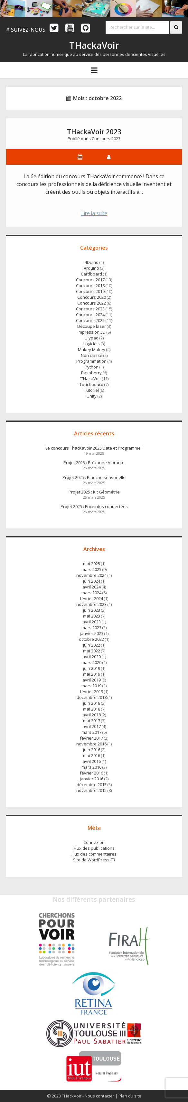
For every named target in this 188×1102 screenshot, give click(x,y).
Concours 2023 (106, 138)
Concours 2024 (90, 314)
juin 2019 (91, 668)
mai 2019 (91, 674)
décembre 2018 (92, 697)
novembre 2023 (91, 604)
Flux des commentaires (94, 854)
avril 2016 (91, 761)
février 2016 (91, 773)
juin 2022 (91, 645)
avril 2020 (91, 657)
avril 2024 (91, 587)
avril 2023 (91, 622)
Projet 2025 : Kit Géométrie (94, 492)
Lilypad (92, 338)
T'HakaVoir (90, 378)
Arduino (91, 268)
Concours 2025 (90, 320)
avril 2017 (91, 726)
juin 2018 (91, 703)
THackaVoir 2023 (94, 131)
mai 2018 (91, 709)
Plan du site (129, 1096)
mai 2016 (91, 755)
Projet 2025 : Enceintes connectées (94, 506)
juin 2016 (91, 750)
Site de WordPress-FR (94, 860)
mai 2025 (91, 564)
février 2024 (91, 598)
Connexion (94, 842)
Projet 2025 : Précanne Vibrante (94, 462)
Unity (92, 396)
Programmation (91, 361)
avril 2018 (91, 715)
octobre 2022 (91, 639)
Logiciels (91, 344)
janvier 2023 (91, 633)
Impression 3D (92, 332)
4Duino (92, 262)
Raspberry (91, 373)
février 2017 (91, 738)
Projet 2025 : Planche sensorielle (94, 477)
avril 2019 (91, 680)
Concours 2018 (90, 285)
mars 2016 (91, 767)
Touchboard (91, 384)
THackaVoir (94, 45)
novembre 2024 (91, 575)
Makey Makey (91, 349)
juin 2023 (91, 610)
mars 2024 (91, 593)
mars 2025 (91, 569)
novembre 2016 (91, 744)
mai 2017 (91, 720)
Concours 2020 (91, 297)
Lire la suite (98, 214)
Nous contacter (99, 1096)
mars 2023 (91, 627)
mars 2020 (91, 662)
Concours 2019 (90, 291)
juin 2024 (91, 581)
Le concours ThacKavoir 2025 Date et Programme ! (94, 448)
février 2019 (91, 691)
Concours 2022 (91, 303)
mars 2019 (91, 686)
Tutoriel (91, 390)
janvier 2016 (91, 779)
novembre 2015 (91, 790)
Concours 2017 (90, 280)
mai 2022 (91, 651)
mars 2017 (91, 732)
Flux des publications (94, 848)
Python (92, 367)
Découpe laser (91, 326)
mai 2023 (91, 616)
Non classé (91, 355)
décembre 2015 (92, 784)
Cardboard (91, 274)
